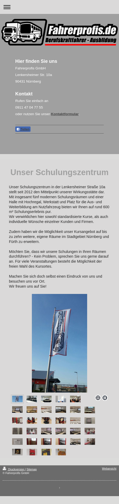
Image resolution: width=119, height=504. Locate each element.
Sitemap (32, 469)
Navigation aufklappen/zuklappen (59, 7)
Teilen (22, 129)
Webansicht (109, 468)
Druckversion (14, 469)
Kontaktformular (65, 114)
